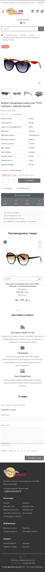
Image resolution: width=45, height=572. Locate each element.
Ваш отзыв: (5, 425)
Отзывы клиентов (10, 531)
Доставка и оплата (29, 531)
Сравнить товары (10, 547)
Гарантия (26, 528)
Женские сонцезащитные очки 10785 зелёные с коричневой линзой (22, 285)
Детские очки (27, 510)
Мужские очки (28, 506)
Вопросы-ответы (10, 528)
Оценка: (4, 451)
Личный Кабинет (9, 543)
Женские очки (11, 35)
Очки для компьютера (12, 513)
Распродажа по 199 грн (12, 516)
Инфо (39, 2)
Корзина (25, 547)
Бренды (23, 35)
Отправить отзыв (34, 458)
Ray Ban (6, 503)
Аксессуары (27, 513)
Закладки (25, 543)
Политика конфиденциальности (22, 560)
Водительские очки (10, 510)
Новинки (25, 503)
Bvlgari (32, 35)
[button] (41, 11)
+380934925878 (22, 20)
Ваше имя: (5, 415)
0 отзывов (18, 114)
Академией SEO (29, 563)
